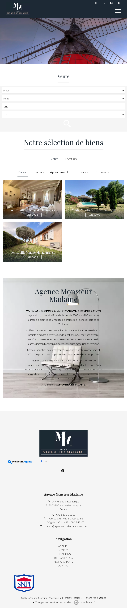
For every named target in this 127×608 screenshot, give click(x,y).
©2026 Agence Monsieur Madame (40, 597)
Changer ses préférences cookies (53, 602)
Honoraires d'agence (95, 597)
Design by (87, 602)
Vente (55, 159)
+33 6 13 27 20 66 (73, 518)
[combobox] (63, 90)
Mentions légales (71, 597)
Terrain (39, 172)
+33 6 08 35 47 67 (74, 522)
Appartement (59, 172)
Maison (22, 172)
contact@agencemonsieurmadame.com (65, 526)
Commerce (102, 172)
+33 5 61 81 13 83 (66, 514)
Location (71, 159)
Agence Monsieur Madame (63, 494)
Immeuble (81, 172)
